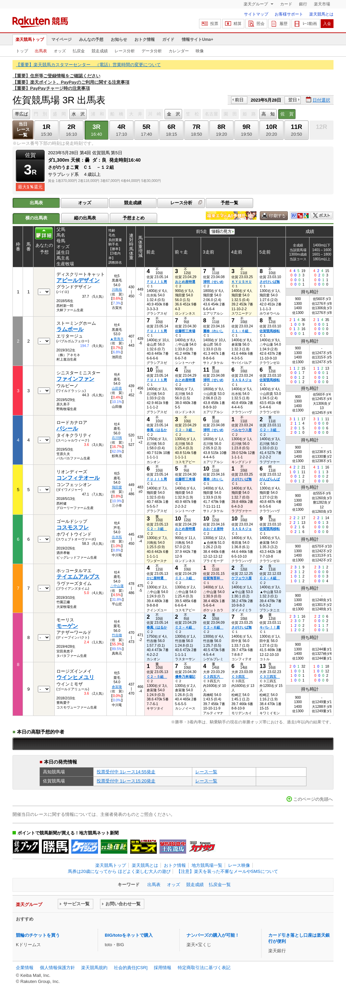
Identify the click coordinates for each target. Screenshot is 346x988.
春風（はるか (157, 430)
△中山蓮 (117, 586)
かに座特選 (157, 578)
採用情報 (162, 967)
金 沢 (173, 113)
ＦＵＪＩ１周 (157, 282)
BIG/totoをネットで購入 (129, 935)
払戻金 (79, 51)
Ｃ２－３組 (185, 430)
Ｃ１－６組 (241, 331)
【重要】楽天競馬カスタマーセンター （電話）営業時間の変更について (88, 64)
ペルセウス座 (241, 430)
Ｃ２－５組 (157, 676)
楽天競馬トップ (30, 39)
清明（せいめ (213, 282)
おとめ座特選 (185, 282)
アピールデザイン (78, 280)
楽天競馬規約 (94, 967)
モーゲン (67, 626)
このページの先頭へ (313, 799)
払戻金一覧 (220, 884)
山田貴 (117, 388)
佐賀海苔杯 (213, 578)
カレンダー (179, 51)
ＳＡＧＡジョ (241, 380)
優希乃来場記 (185, 676)
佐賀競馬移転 (270, 331)
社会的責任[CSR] (131, 967)
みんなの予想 (91, 39)
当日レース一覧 (23, 129)
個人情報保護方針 (57, 967)
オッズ (60, 51)
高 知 (268, 113)
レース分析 (125, 51)
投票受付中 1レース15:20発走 (126, 780)
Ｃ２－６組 (213, 627)
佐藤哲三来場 (185, 331)
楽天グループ (256, 4)
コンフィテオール (78, 478)
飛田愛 (117, 487)
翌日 (292, 99)
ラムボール (69, 329)
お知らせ (119, 39)
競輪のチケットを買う (38, 935)
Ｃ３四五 (239, 676)
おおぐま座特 (213, 529)
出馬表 (41, 51)
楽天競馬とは (321, 14)
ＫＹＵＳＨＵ (241, 282)
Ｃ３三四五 (270, 676)
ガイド (168, 39)
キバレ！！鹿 (270, 627)
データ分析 (152, 51)
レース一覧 (206, 771)
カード (286, 4)
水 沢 (78, 113)
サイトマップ (256, 14)
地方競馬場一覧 (207, 865)
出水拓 (117, 537)
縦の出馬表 (85, 217)
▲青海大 (117, 339)
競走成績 (100, 51)
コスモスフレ (72, 527)
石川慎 (117, 437)
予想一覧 (229, 202)
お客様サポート (289, 14)
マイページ (61, 39)
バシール (67, 428)
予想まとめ (134, 217)
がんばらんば (270, 479)
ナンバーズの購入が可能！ (213, 935)
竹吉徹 (117, 635)
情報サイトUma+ (197, 39)
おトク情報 (144, 39)
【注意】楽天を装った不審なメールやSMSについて (227, 871)
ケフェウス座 (241, 578)
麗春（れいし (213, 331)
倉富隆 (117, 687)
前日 (239, 99)
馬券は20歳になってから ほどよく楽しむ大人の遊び (119, 871)
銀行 (303, 4)
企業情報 (24, 967)
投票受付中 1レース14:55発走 (126, 771)
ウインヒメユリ (75, 677)
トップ (22, 51)
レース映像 (239, 865)
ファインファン (75, 379)
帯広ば (21, 113)
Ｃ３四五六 (213, 676)
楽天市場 (322, 4)
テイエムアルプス (78, 577)
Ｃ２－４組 (270, 578)
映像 (200, 51)
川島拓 (117, 289)
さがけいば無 (270, 282)
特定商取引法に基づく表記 (204, 967)
